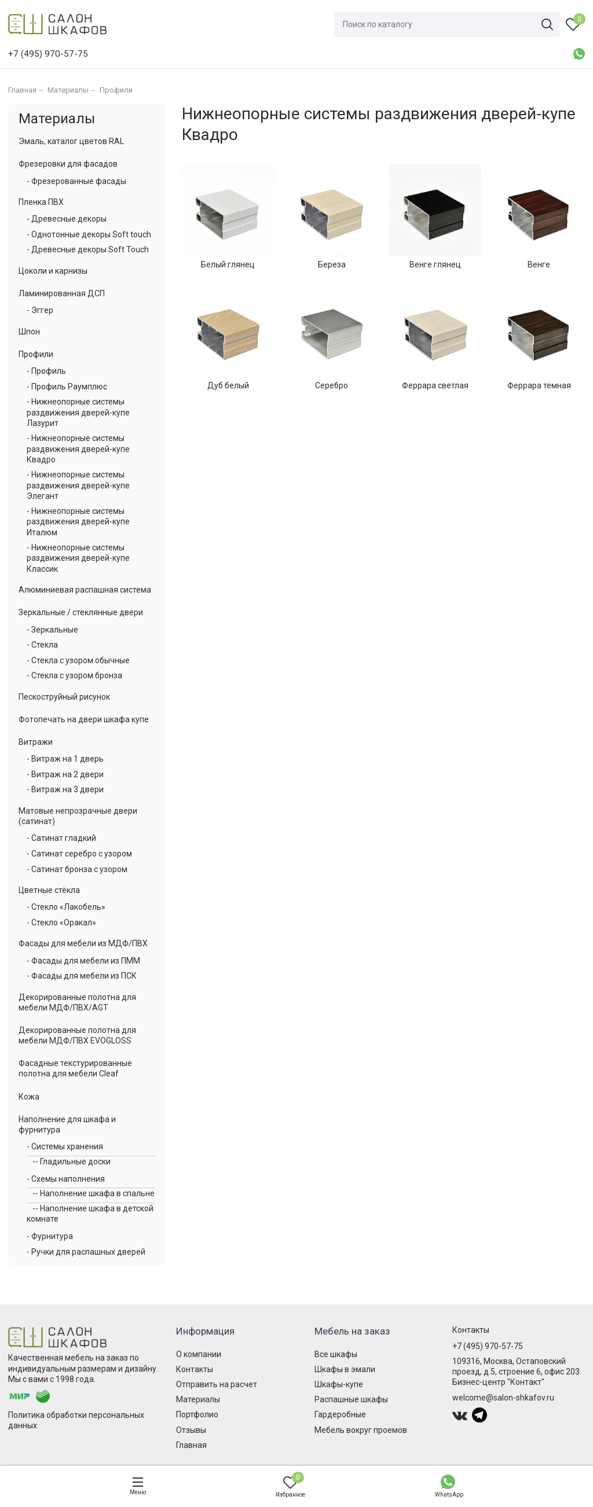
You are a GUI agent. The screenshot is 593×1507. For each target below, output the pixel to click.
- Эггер (40, 310)
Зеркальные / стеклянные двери (81, 612)
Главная (191, 1445)
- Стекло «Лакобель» (66, 906)
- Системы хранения (65, 1146)
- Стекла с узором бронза (74, 675)
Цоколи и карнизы (53, 270)
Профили (36, 354)
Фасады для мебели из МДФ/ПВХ (83, 943)
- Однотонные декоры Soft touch (89, 234)
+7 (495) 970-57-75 (487, 1346)
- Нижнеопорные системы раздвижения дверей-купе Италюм (78, 521)
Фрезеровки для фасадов (68, 163)
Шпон (29, 331)
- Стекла (42, 644)
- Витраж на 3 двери (65, 789)
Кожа (29, 1096)
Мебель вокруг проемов (360, 1430)
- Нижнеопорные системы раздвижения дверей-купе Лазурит (78, 412)
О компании (198, 1354)
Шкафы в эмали (344, 1369)
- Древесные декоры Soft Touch (88, 249)
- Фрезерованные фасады (76, 181)
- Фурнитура (50, 1236)
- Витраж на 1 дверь (65, 758)
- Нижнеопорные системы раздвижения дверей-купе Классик (78, 558)
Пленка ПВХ (41, 202)
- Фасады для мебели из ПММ (83, 960)
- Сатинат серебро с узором (79, 853)
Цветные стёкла (49, 890)
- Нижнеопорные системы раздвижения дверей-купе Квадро (78, 448)
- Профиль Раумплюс (67, 386)
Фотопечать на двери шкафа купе (84, 719)
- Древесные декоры (67, 218)
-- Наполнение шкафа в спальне (93, 1193)
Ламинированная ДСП (62, 293)
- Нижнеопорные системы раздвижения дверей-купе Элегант (78, 485)
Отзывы (191, 1430)
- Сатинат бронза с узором (77, 869)
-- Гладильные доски (71, 1161)
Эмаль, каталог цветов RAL (71, 141)
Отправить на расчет (216, 1384)
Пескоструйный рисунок (64, 696)
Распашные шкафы (351, 1399)
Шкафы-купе (338, 1384)
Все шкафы (335, 1354)
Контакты (194, 1369)
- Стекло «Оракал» (61, 922)
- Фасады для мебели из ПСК (82, 975)
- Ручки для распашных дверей (86, 1251)
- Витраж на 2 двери (65, 774)
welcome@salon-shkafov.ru (503, 1397)
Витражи (36, 742)
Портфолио (197, 1414)
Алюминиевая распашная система (85, 589)
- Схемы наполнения (66, 1178)
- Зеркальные (52, 629)
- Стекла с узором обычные (78, 660)
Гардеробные (340, 1414)
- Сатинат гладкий (61, 838)
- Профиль (46, 371)
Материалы (57, 119)
